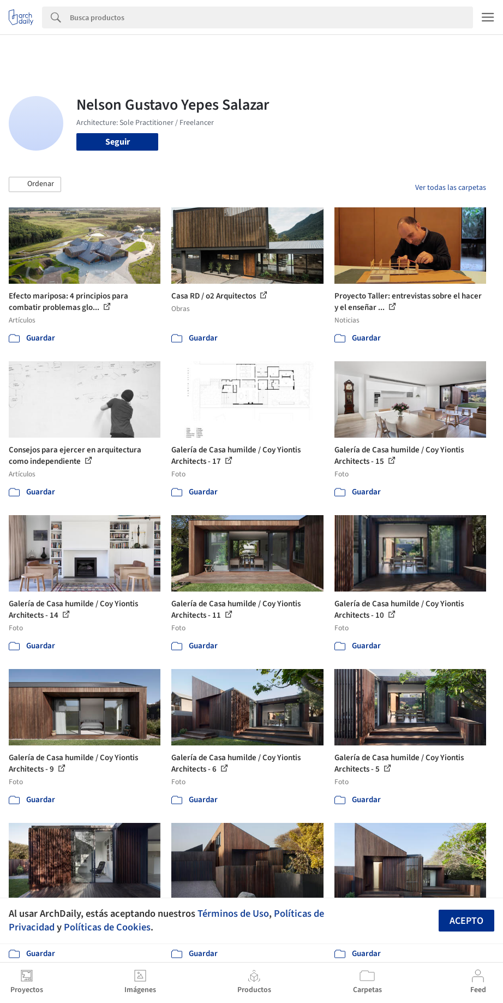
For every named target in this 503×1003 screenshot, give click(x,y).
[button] (35, 184)
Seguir (117, 142)
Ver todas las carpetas (450, 188)
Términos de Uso (233, 913)
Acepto (466, 921)
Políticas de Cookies (107, 927)
